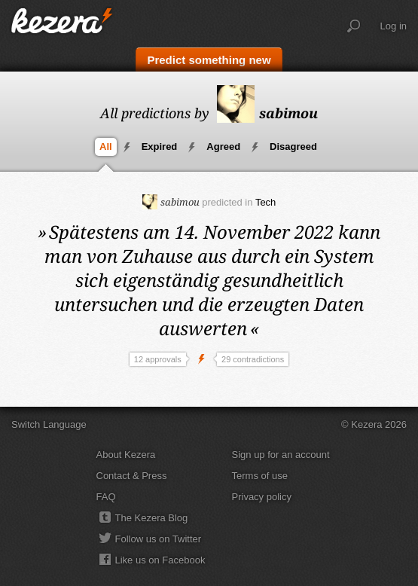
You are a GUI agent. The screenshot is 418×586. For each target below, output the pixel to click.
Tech (265, 202)
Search (354, 26)
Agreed (223, 146)
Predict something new (208, 59)
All (105, 146)
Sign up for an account (281, 454)
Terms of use (260, 475)
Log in (393, 26)
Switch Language (49, 424)
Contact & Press (131, 475)
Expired (160, 146)
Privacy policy (261, 496)
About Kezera (126, 454)
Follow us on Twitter (158, 539)
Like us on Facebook (160, 560)
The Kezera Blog (151, 517)
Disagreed (293, 146)
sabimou (267, 113)
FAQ (106, 496)
